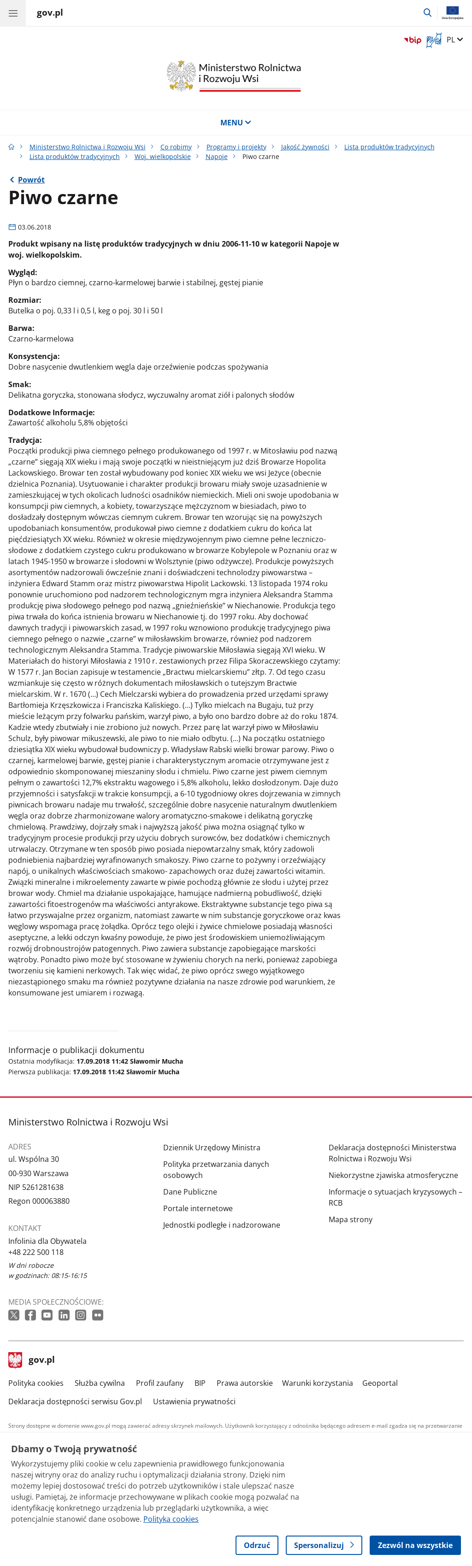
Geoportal (380, 1383)
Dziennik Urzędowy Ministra (211, 1147)
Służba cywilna (100, 1383)
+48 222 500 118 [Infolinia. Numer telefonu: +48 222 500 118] (36, 1252)
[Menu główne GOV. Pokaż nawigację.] (13, 13)
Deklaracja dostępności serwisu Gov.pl (75, 1401)
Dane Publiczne (190, 1192)
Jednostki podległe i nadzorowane (221, 1225)
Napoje (217, 156)
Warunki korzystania (317, 1383)
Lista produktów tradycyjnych (389, 146)
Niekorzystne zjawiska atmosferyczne (393, 1175)
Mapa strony (350, 1219)
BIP (200, 1383)
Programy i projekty (236, 146)
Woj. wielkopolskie (163, 156)
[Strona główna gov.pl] (50, 13)
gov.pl (31, 1360)
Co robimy (176, 146)
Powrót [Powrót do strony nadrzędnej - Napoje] (31, 180)
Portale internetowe (198, 1208)
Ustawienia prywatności (194, 1401)
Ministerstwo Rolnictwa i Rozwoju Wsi (88, 146)
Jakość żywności (305, 146)
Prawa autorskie (245, 1383)
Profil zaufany (159, 1383)
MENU (236, 123)
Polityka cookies (36, 1383)
